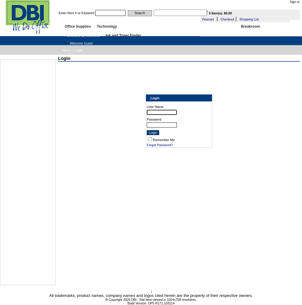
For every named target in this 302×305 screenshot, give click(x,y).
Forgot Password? (160, 145)
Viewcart (208, 19)
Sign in (295, 2)
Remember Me (164, 140)
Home (66, 50)
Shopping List (249, 19)
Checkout (227, 19)
